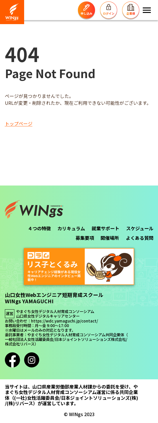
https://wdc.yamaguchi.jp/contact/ (64, 321)
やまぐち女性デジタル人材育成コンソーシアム (55, 311)
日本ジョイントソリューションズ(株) (99, 398)
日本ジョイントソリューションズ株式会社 (90, 339)
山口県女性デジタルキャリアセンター (48, 316)
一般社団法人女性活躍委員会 (29, 339)
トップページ (18, 123)
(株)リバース (20, 403)
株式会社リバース (19, 344)
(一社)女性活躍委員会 (36, 398)
